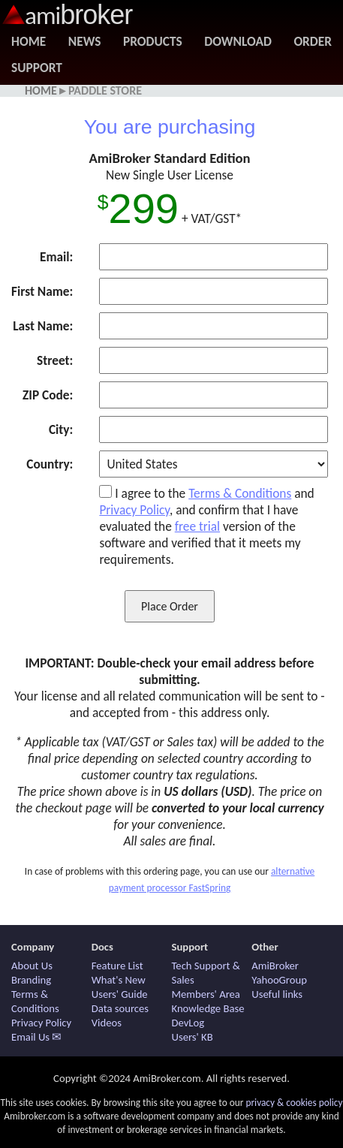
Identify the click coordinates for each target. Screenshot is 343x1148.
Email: (56, 257)
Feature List (117, 965)
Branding (31, 980)
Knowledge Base (208, 1008)
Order (312, 41)
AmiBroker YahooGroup (279, 973)
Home (28, 41)
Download (237, 41)
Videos (107, 1022)
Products (152, 41)
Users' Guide (120, 994)
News (84, 41)
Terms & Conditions (239, 493)
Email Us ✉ (36, 1037)
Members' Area (206, 994)
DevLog (188, 1022)
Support (36, 67)
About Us (32, 965)
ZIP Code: (48, 395)
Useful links (276, 994)
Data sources (120, 1008)
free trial (197, 526)
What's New (119, 980)
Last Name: (43, 326)
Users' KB (192, 1037)
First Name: (42, 291)
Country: (49, 464)
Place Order (169, 606)
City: (61, 429)
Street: (55, 360)
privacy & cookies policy (293, 1102)
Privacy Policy (134, 510)
